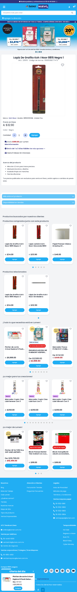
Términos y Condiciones (62, 495)
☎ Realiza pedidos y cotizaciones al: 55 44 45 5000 (37, 1)
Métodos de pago (59, 491)
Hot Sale (66, 530)
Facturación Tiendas (34, 487)
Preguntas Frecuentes (35, 491)
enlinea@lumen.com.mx (12, 530)
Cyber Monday (68, 544)
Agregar (34, 135)
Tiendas (4, 502)
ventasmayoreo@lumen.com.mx (15, 558)
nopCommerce (43, 579)
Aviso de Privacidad (60, 487)
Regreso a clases (69, 533)
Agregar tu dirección (11, 18)
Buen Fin (66, 537)
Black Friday (67, 541)
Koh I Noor (13, 118)
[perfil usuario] (69, 7)
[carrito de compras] (74, 7)
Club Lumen (5, 495)
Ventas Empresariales (9, 516)
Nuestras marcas (7, 506)
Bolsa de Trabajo (7, 491)
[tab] (33, 267)
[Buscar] (72, 13)
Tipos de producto (7, 513)
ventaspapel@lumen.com (65, 518)
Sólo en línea (34, 342)
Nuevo (8, 396)
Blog (2, 487)
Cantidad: (7, 135)
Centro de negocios (10, 546)
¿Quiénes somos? (7, 498)
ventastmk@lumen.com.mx (13, 542)
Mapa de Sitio (6, 509)
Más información (12, 144)
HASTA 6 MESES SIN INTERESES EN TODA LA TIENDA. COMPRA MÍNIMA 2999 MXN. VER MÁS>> (38, 22)
